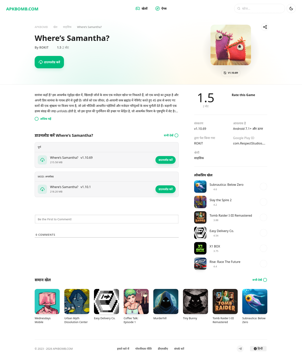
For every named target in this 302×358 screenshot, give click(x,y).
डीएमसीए (163, 348)
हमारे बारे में (123, 348)
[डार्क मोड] (291, 8)
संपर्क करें (179, 348)
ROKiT (198, 143)
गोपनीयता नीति (143, 348)
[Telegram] (240, 349)
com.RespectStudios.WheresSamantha (250, 143)
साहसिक (199, 158)
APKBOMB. (22, 9)
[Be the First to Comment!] (107, 219)
